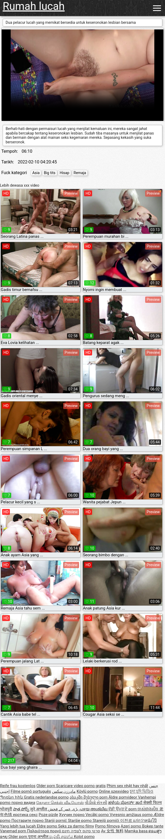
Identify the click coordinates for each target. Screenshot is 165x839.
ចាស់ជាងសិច (148, 809)
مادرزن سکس (64, 791)
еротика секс (25, 814)
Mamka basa (136, 831)
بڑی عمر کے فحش (63, 809)
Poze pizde (48, 814)
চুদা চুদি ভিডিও (141, 791)
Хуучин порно (72, 814)
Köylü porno (87, 791)
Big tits (49, 173)
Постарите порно (28, 820)
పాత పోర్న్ (21, 809)
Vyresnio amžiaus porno (132, 814)
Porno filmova (107, 826)
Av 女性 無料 (112, 831)
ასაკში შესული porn (89, 797)
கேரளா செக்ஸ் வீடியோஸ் (60, 802)
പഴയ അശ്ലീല (93, 809)
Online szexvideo (114, 791)
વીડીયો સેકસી (96, 802)
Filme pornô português (31, 791)
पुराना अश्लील (38, 836)
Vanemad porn (13, 831)
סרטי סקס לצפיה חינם (81, 831)
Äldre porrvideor (123, 797)
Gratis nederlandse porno (46, 797)
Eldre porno (47, 826)
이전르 (126, 820)
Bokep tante (152, 826)
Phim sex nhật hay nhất (127, 785)
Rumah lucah (34, 6)
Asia (36, 173)
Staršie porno (80, 820)
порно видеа (23, 802)
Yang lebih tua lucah (18, 826)
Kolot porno (84, 836)
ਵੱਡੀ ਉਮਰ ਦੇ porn (123, 809)
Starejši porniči (106, 820)
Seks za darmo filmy (76, 826)
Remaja (80, 173)
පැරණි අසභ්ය (61, 836)
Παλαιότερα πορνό (44, 831)
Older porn (46, 785)
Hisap (64, 173)
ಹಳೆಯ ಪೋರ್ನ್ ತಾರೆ (125, 802)
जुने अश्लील (39, 809)
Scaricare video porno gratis (81, 785)
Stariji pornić (56, 820)
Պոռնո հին (12, 797)
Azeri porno (131, 826)
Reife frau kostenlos (18, 785)
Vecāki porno (97, 814)
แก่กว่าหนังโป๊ (145, 820)
